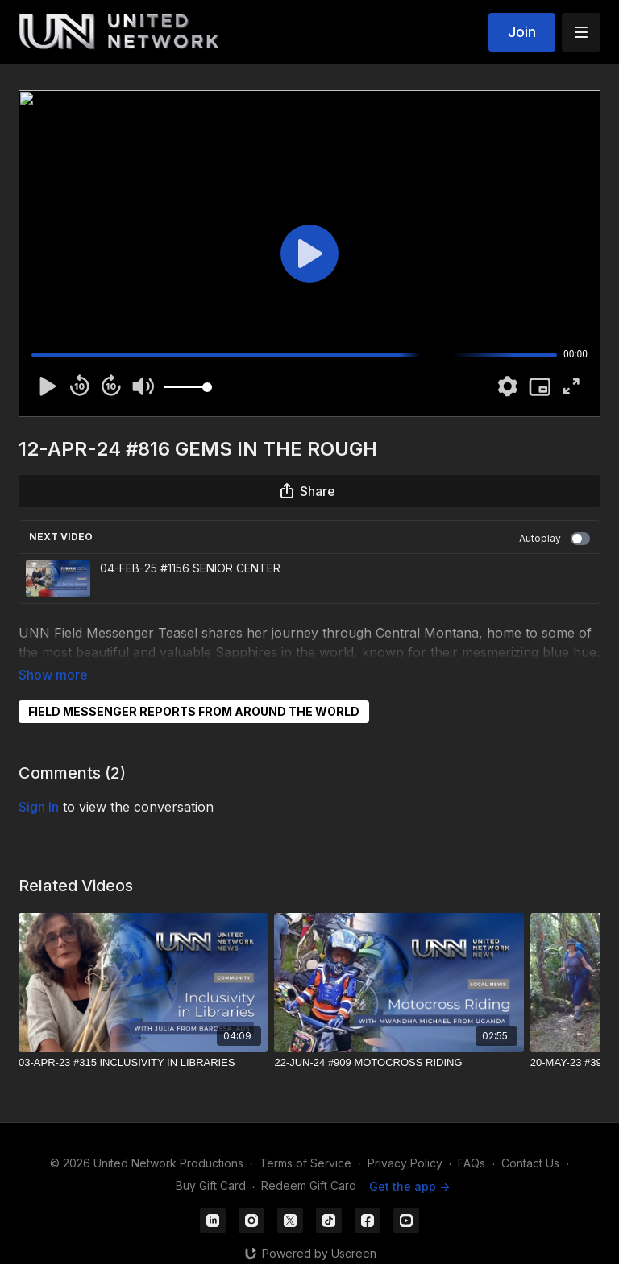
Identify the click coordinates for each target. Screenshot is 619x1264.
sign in (39, 784)
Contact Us (530, 1140)
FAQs (471, 1140)
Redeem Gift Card (308, 1164)
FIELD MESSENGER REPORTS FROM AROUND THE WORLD (193, 689)
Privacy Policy (405, 1140)
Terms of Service (305, 1140)
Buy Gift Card (211, 1164)
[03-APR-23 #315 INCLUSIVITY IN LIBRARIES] (143, 1040)
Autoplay (554, 538)
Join (522, 31)
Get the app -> (409, 1164)
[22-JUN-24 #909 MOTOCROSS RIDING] (398, 1040)
